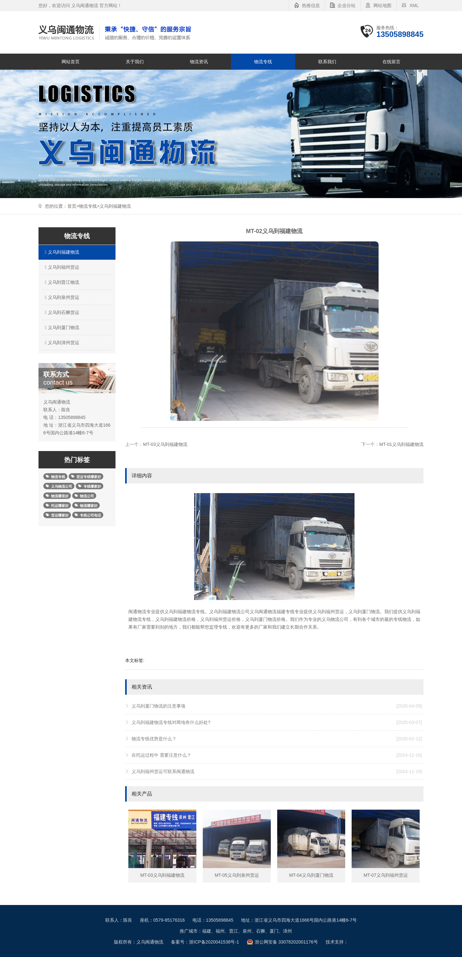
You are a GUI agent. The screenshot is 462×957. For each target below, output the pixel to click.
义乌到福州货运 (61, 267)
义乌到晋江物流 (61, 282)
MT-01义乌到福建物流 (401, 444)
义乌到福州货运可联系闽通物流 (277, 771)
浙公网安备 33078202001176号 (286, 941)
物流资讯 (199, 61)
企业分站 (346, 5)
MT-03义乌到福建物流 (165, 444)
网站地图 (382, 5)
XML (414, 5)
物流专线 (263, 61)
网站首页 (71, 61)
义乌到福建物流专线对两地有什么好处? (277, 722)
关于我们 (135, 61)
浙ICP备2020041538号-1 (214, 941)
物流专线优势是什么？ (277, 739)
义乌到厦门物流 (61, 327)
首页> (73, 206)
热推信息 (311, 5)
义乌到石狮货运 (61, 312)
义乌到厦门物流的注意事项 (277, 706)
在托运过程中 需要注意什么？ (277, 755)
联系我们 (327, 61)
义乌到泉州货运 (61, 297)
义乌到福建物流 (115, 206)
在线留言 (391, 61)
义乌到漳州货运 (61, 342)
